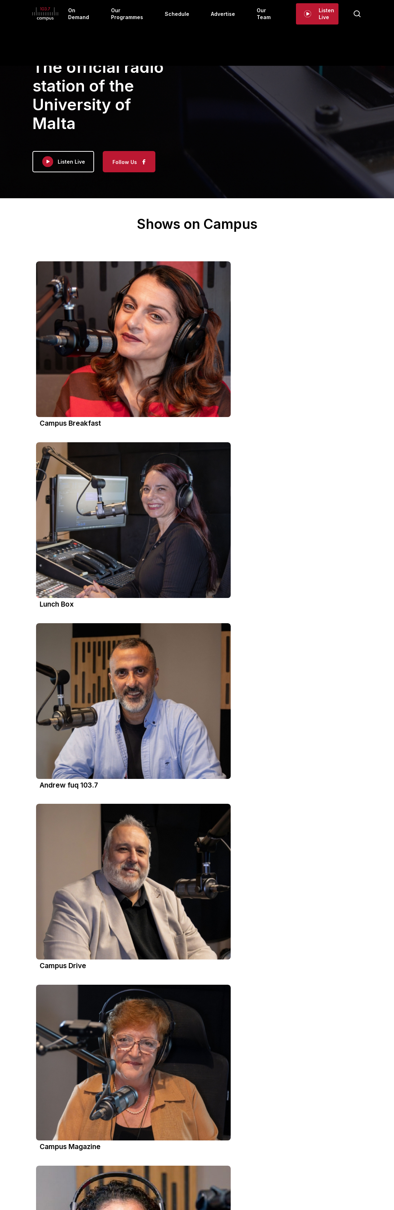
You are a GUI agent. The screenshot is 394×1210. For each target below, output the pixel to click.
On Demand (125, 1130)
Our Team (270, 1130)
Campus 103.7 (79, 916)
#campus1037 (61, 1049)
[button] (197, 530)
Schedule (207, 1130)
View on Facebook (61, 1078)
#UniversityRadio (99, 1049)
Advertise (238, 1130)
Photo (56, 1066)
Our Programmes (167, 1130)
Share (93, 1078)
